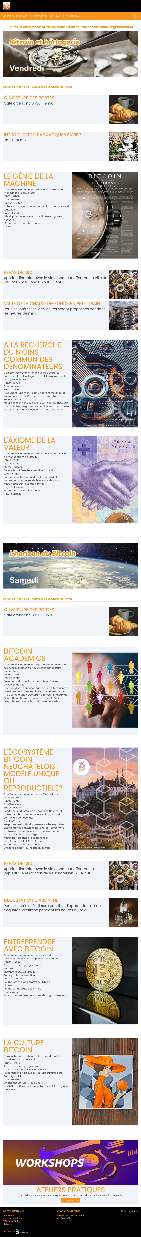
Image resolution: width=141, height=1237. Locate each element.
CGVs (123, 1211)
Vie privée (133, 1211)
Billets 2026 (55, 15)
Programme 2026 (38, 15)
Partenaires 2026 (71, 15)
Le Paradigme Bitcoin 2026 (15, 15)
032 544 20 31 (63, 1218)
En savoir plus (70, 1200)
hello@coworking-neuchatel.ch (72, 1215)
